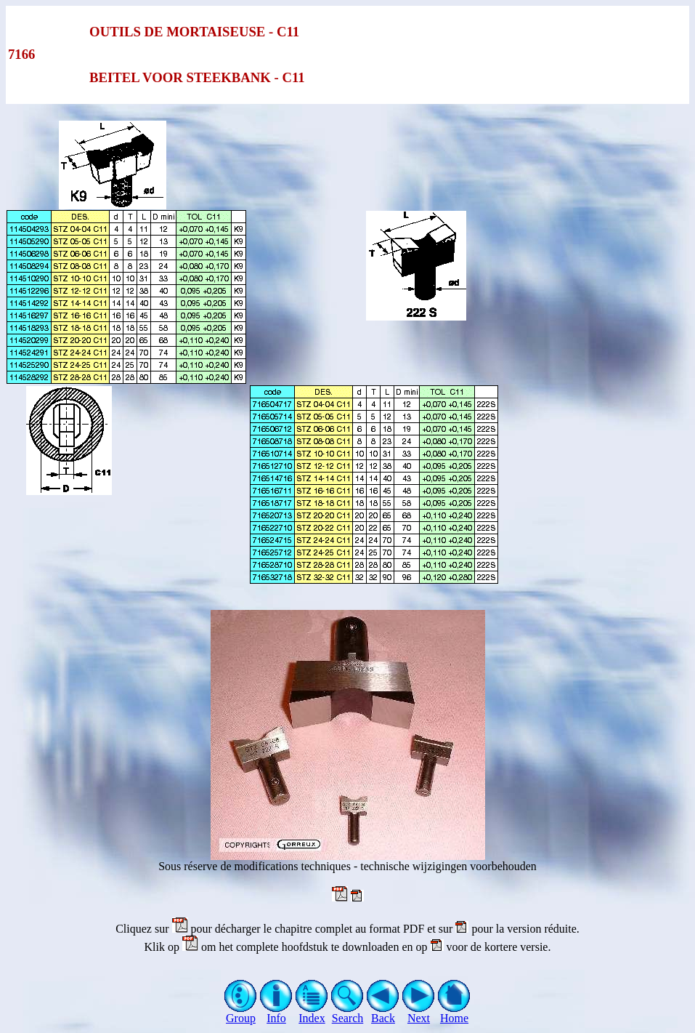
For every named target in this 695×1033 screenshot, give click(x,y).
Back (383, 1013)
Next (418, 1013)
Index (312, 1013)
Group (240, 1013)
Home (454, 1013)
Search (347, 1013)
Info (276, 1013)
